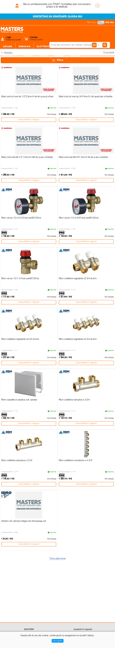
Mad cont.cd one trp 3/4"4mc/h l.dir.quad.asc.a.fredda (85, 97)
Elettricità (44, 46)
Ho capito (57, 641)
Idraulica (24, 46)
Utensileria (85, 46)
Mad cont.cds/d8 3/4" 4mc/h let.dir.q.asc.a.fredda (83, 157)
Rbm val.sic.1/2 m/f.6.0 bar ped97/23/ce (79, 218)
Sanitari (28, 56)
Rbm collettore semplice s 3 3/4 (16, 460)
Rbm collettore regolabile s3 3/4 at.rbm (20, 339)
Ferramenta (64, 46)
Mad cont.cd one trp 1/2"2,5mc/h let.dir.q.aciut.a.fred (27, 97)
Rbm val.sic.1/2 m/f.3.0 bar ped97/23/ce (21, 218)
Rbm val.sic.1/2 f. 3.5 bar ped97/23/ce (20, 279)
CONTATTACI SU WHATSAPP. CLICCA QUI (57, 16)
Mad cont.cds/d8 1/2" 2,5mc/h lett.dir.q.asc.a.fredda (27, 157)
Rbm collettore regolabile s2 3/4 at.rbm (78, 279)
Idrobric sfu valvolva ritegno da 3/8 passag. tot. (23, 521)
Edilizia (7, 46)
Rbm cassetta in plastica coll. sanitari (19, 400)
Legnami (59, 56)
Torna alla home (58, 559)
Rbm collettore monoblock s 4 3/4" (76, 460)
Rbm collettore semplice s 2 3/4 (74, 400)
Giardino (75, 56)
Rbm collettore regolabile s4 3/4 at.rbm (78, 339)
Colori (43, 56)
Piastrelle (10, 56)
